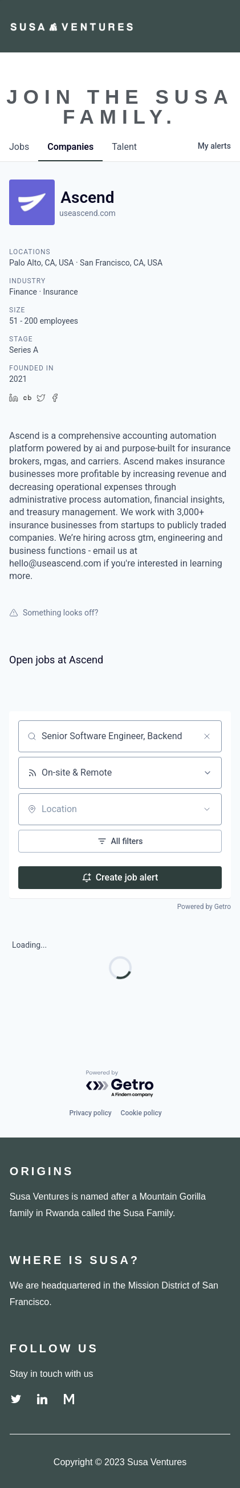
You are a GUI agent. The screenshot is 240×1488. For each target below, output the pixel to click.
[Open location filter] (206, 809)
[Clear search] (206, 736)
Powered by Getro (204, 907)
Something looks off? (53, 612)
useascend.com (87, 213)
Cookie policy (141, 1113)
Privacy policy (90, 1113)
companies (70, 146)
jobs (19, 146)
